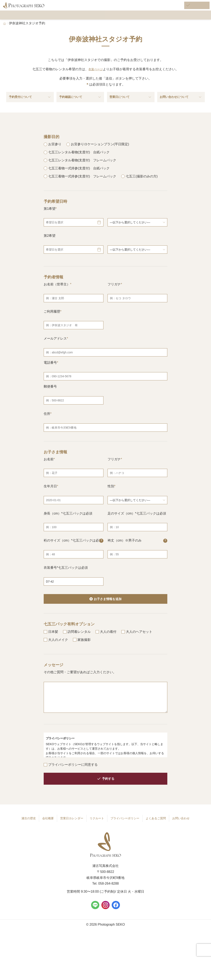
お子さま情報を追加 (107, 606)
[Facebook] (116, 912)
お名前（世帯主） (57, 291)
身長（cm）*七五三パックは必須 (68, 520)
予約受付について (30, 103)
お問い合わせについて (181, 103)
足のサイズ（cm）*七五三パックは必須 (137, 520)
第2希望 (49, 243)
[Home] (4, 27)
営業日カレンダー (70, 826)
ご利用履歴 (52, 318)
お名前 (49, 466)
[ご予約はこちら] (191, 8)
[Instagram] (105, 912)
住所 (47, 420)
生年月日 (50, 493)
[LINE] (95, 912)
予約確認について (80, 103)
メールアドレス (55, 345)
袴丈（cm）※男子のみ (137, 548)
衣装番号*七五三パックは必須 (66, 574)
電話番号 (50, 369)
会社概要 (45, 826)
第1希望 (49, 215)
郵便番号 (50, 393)
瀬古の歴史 (26, 826)
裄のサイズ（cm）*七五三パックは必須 (73, 548)
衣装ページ (95, 73)
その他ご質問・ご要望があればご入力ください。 (80, 680)
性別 (111, 493)
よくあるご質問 (157, 826)
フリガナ (114, 291)
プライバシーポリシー (124, 826)
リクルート (95, 826)
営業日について (130, 103)
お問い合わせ (183, 826)
